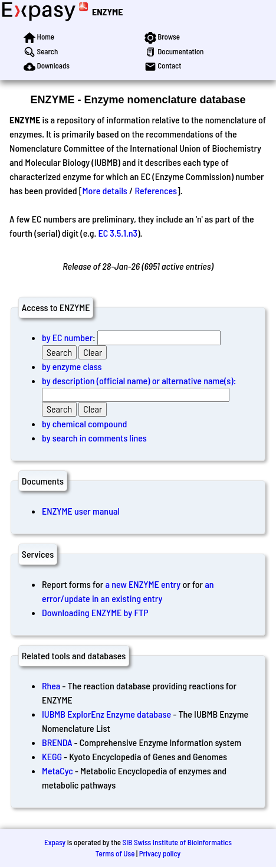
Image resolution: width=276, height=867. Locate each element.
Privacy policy (159, 853)
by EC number (67, 337)
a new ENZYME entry (142, 584)
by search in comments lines (94, 437)
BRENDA (57, 742)
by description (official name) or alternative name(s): (139, 380)
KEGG (52, 756)
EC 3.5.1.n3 (117, 232)
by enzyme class (72, 366)
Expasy (54, 842)
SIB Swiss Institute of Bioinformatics (177, 842)
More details (105, 190)
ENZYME (107, 11)
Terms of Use (115, 853)
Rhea (51, 685)
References (156, 190)
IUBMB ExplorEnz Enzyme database (106, 713)
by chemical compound (84, 423)
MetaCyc (57, 770)
